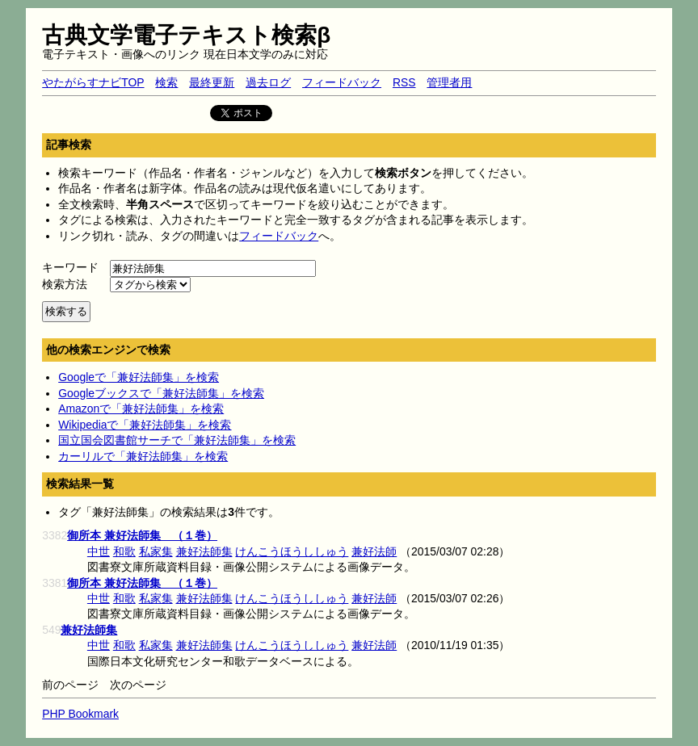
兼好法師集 (204, 551)
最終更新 (211, 82)
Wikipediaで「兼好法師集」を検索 (144, 424)
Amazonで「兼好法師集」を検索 (141, 408)
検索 (166, 82)
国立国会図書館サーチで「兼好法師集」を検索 (177, 440)
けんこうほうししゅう (291, 551)
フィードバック (341, 82)
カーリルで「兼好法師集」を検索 (143, 456)
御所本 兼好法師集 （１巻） (142, 535)
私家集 (156, 551)
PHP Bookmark (80, 713)
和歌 (124, 551)
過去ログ (268, 82)
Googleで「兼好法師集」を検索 (138, 377)
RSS (404, 82)
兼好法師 (374, 551)
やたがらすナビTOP (93, 82)
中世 (98, 551)
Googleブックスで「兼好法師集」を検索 (161, 393)
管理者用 (449, 82)
